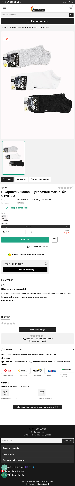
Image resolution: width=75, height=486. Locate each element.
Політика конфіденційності (37, 484)
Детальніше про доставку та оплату (37, 407)
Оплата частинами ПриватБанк (26, 254)
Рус (71, 2)
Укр (64, 2)
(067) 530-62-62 (12, 467)
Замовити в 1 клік (37, 246)
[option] (13, 158)
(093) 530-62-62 (12, 475)
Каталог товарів (38, 21)
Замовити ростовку (25, 270)
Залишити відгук (37, 330)
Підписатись (67, 440)
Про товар (7, 179)
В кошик (25, 239)
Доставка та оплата (40, 179)
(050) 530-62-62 (12, 471)
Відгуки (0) (21, 179)
